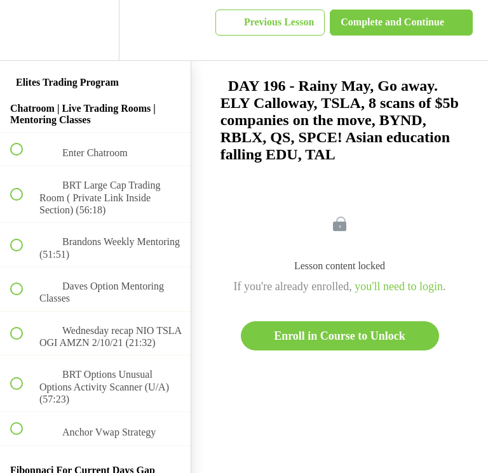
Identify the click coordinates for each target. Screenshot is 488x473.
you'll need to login (399, 286)
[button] (23, 30)
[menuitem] (95, 30)
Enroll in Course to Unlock (339, 336)
